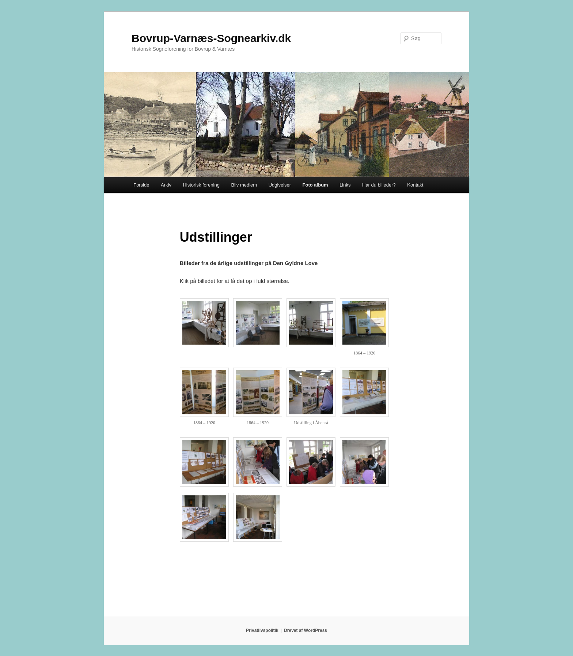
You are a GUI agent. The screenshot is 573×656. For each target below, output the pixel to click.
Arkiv (166, 185)
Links (344, 185)
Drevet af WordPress (305, 630)
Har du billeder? (379, 185)
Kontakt (415, 185)
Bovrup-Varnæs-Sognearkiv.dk (211, 38)
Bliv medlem (244, 185)
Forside (141, 185)
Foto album (315, 185)
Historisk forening (201, 185)
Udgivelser (280, 185)
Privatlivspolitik (262, 630)
